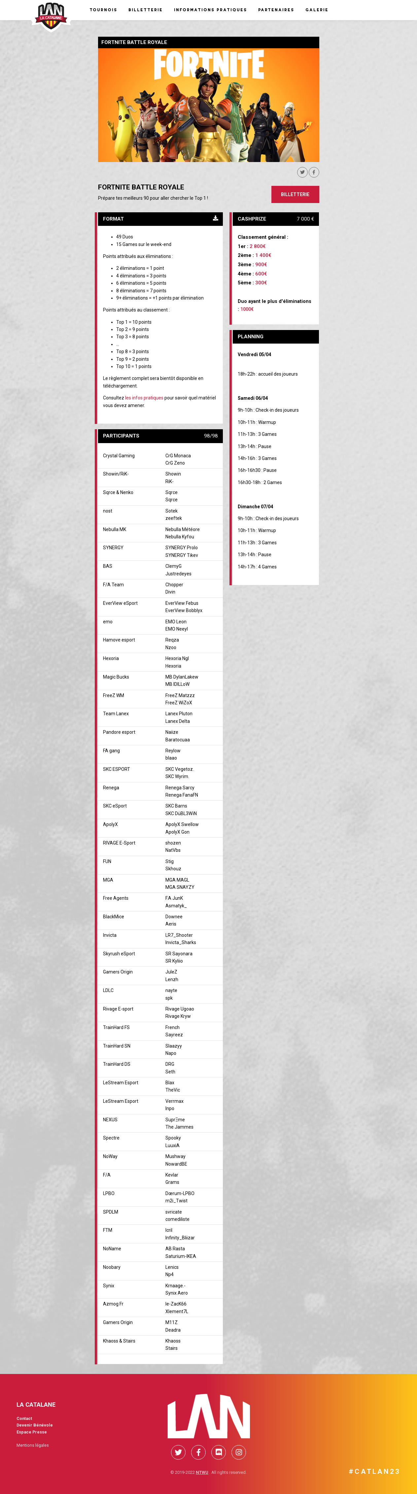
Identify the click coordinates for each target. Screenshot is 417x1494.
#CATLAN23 (374, 1471)
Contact (24, 1418)
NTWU (202, 1472)
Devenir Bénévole (35, 1425)
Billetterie (145, 10)
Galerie (316, 10)
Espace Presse (32, 1432)
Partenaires (276, 10)
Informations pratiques (210, 10)
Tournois (103, 10)
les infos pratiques (144, 397)
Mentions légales (33, 1445)
